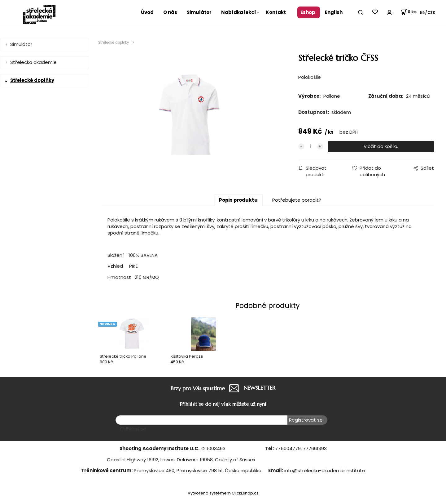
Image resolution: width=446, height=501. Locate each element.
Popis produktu (238, 200)
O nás (170, 12)
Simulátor (199, 12)
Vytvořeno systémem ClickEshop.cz (223, 493)
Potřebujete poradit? (296, 200)
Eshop (307, 12)
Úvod (147, 12)
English (334, 12)
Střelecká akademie (33, 62)
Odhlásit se (133, 428)
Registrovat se (306, 420)
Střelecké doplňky (32, 80)
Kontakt (276, 12)
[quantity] (310, 146)
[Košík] (409, 12)
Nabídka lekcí (238, 12)
